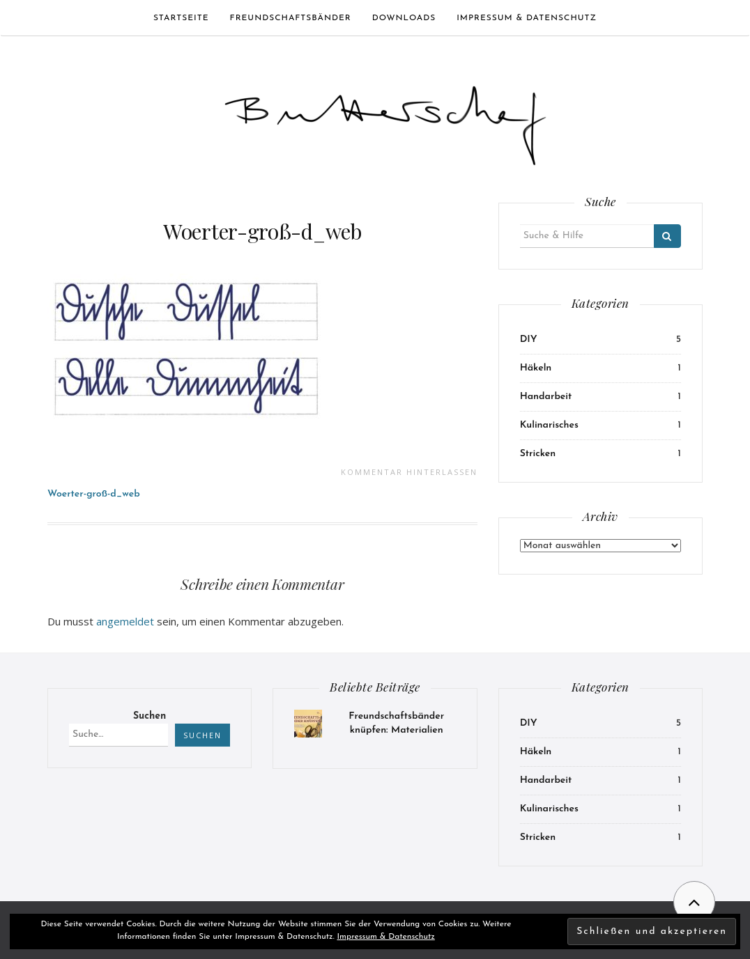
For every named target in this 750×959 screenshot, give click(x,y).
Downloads (404, 18)
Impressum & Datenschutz (527, 18)
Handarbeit (546, 396)
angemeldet (125, 621)
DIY (528, 339)
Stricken (538, 454)
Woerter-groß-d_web (262, 231)
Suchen (149, 716)
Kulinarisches (549, 425)
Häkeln (536, 368)
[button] (385, 119)
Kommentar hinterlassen (409, 472)
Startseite (181, 18)
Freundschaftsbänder (290, 18)
